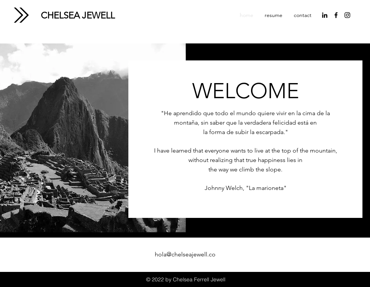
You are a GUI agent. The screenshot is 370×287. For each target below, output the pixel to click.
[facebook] (336, 15)
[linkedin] (324, 15)
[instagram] (347, 15)
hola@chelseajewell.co (185, 254)
